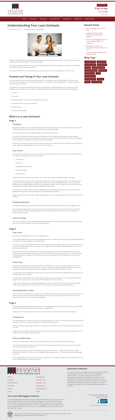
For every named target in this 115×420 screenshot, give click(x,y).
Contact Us (11, 380)
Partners (10, 388)
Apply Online (89, 19)
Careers (10, 391)
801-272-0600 (102, 9)
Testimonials (11, 385)
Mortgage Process (41, 383)
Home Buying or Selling (29, 29)
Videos (38, 391)
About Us (10, 377)
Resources (78, 19)
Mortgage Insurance (41, 388)
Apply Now (102, 5)
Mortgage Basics (40, 29)
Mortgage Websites (19, 415)
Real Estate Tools (41, 380)
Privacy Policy (100, 405)
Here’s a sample (36, 129)
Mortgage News (40, 377)
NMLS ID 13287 (94, 405)
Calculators (67, 19)
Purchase (33, 19)
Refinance (43, 19)
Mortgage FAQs (40, 385)
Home (24, 19)
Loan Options (55, 19)
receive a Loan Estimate (73, 65)
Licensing (106, 405)
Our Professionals (12, 383)
